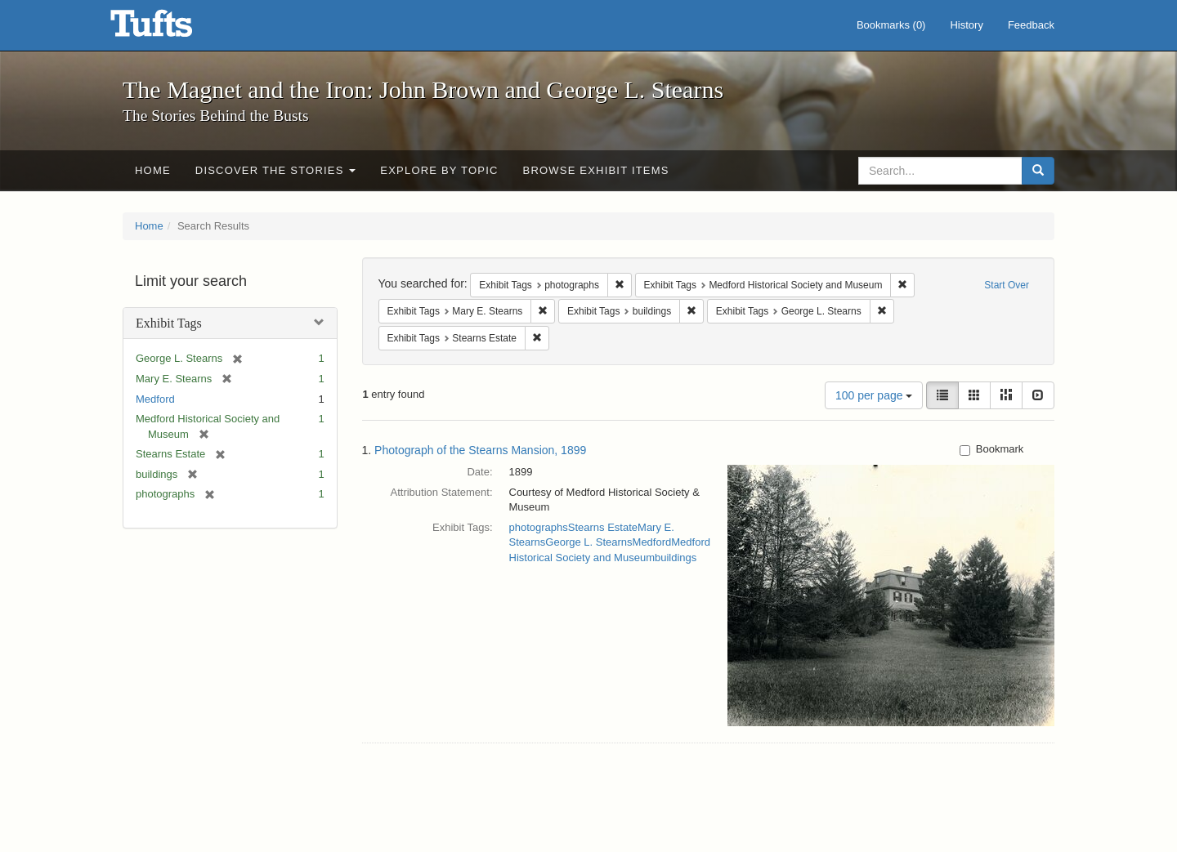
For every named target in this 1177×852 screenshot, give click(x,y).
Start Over (1006, 285)
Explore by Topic (439, 170)
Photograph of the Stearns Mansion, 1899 (480, 450)
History (966, 25)
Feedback (1031, 25)
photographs (538, 527)
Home (153, 170)
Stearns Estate (603, 527)
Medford (155, 399)
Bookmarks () (891, 25)
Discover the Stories (275, 170)
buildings (675, 557)
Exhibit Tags (169, 323)
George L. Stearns (588, 542)
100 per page (873, 395)
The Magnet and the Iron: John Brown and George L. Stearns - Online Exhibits (171, 28)
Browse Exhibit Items (596, 170)
